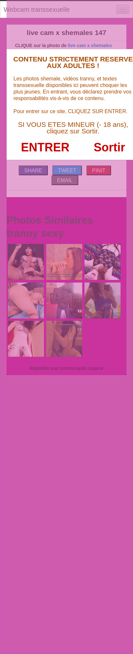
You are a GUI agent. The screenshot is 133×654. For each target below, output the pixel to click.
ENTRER (45, 147)
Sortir (109, 147)
